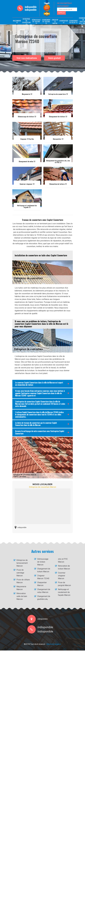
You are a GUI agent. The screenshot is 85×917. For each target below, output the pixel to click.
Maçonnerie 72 (17, 21)
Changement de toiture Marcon (43, 570)
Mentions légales (54, 644)
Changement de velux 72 (73, 21)
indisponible (31, 6)
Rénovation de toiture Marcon (64, 567)
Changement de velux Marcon (43, 590)
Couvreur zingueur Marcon (61, 576)
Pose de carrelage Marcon (20, 573)
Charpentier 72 (63, 21)
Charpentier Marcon (42, 583)
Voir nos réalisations (27, 58)
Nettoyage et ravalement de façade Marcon (64, 592)
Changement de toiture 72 (46, 21)
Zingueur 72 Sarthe (55, 21)
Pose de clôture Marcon (23, 581)
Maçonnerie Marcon (21, 588)
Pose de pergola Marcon (64, 583)
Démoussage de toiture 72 (36, 21)
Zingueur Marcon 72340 (43, 577)
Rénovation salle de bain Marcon (21, 596)
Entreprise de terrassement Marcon (22, 563)
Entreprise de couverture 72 (26, 21)
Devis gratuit (54, 58)
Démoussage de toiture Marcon (42, 562)
